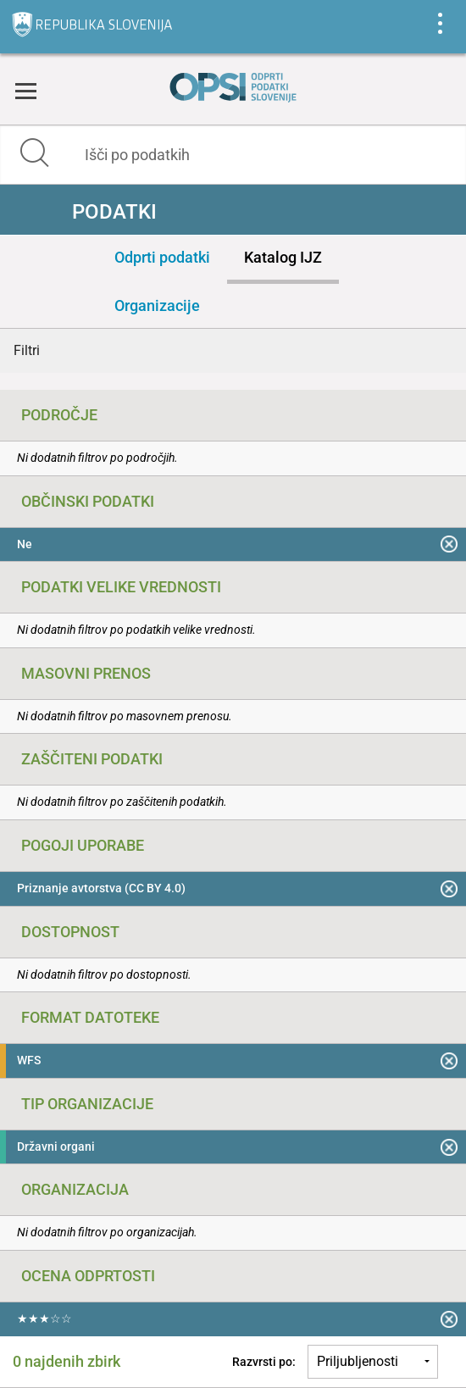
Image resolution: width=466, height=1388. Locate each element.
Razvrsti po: (264, 1362)
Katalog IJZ (283, 257)
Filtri (27, 350)
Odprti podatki (162, 257)
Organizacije (157, 305)
